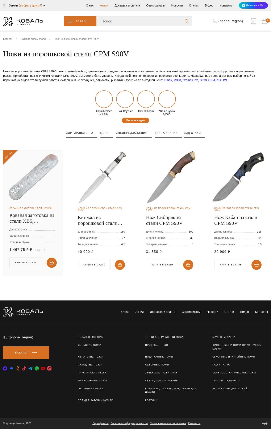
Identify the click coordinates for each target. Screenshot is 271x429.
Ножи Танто (221, 364)
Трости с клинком (226, 380)
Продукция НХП (156, 345)
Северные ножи (157, 364)
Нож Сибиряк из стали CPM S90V (164, 220)
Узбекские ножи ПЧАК (161, 372)
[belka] (265, 423)
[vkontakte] (5, 368)
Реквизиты (194, 423)
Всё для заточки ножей (95, 400)
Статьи (194, 5)
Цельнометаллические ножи (234, 372)
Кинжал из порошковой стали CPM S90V (97, 220)
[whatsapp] (37, 368)
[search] (187, 21)
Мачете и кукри (223, 337)
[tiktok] (24, 368)
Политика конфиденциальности (129, 423)
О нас (90, 5)
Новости (177, 5)
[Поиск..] (144, 21)
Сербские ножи (89, 345)
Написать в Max (253, 5)
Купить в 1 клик (26, 262)
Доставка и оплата (127, 5)
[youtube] (43, 368)
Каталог (78, 21)
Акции (104, 5)
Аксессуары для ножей (229, 388)
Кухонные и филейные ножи (233, 356)
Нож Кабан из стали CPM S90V (235, 220)
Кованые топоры (90, 337)
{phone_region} (21, 337)
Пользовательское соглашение (168, 423)
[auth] (253, 21)
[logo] (23, 21)
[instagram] (49, 368)
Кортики (151, 400)
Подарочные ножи (159, 356)
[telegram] (30, 368)
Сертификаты (155, 5)
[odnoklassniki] (18, 368)
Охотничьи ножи (90, 388)
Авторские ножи (90, 356)
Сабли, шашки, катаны (161, 380)
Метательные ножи (92, 380)
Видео (209, 5)
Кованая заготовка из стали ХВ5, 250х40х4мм (31, 218)
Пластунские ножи (92, 372)
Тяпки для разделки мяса (164, 337)
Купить (52, 263)
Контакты (226, 5)
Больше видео (135, 120)
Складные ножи (90, 364)
